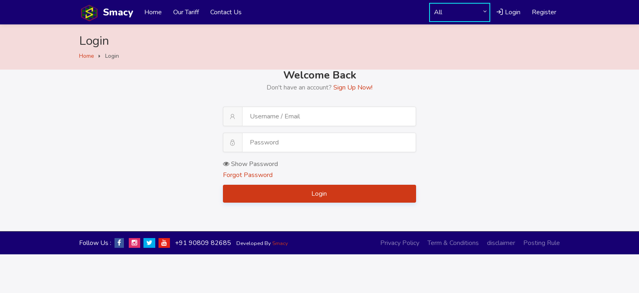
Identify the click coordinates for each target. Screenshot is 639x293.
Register (544, 12)
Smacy (280, 243)
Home (153, 12)
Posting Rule (541, 242)
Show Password (250, 164)
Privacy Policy (399, 242)
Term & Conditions (453, 242)
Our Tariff (186, 12)
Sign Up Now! (352, 87)
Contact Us (226, 12)
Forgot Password (248, 175)
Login (508, 12)
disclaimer (501, 242)
